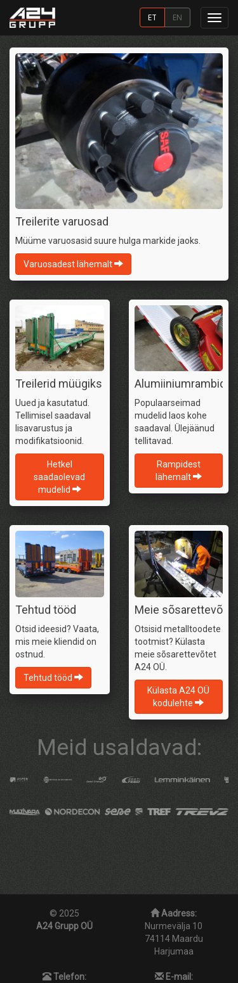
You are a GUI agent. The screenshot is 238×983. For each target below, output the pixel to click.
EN (177, 17)
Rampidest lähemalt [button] (178, 470)
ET (152, 17)
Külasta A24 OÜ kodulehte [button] (178, 696)
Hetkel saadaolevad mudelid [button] (59, 477)
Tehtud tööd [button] (53, 678)
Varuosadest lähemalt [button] (73, 264)
